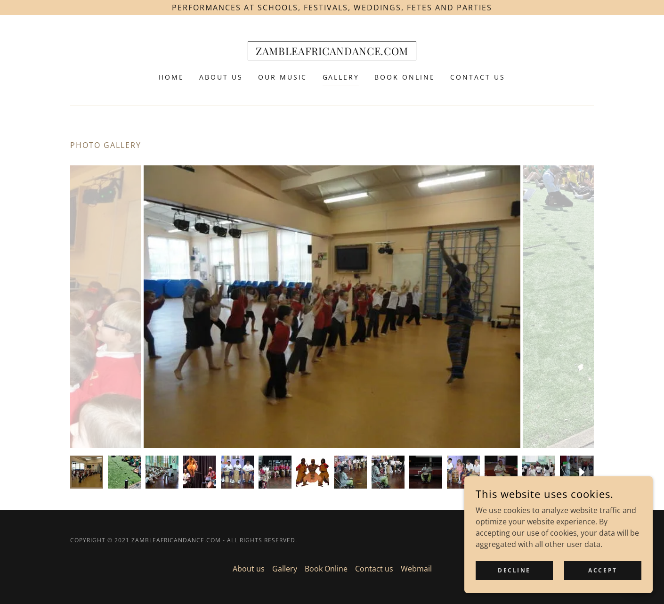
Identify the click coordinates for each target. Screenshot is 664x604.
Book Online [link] (404, 77)
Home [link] (171, 77)
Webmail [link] (416, 568)
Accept (602, 570)
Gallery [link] (341, 77)
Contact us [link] (477, 77)
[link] (332, 52)
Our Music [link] (283, 77)
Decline (514, 570)
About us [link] (221, 77)
